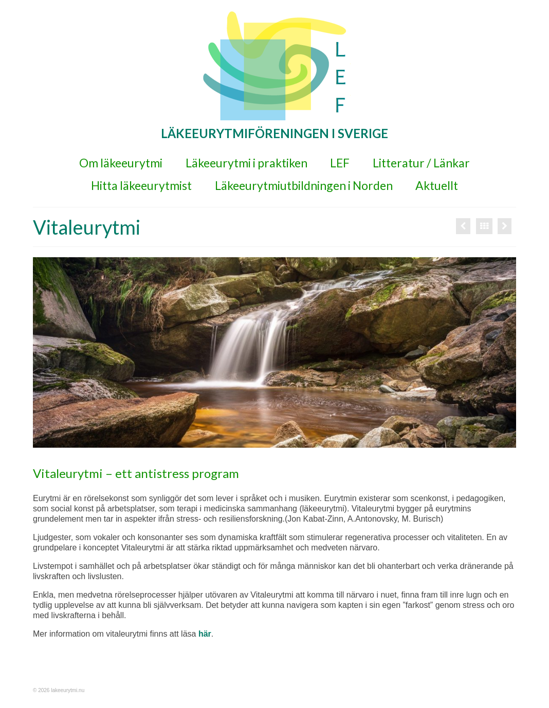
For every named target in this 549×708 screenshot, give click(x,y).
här (204, 633)
